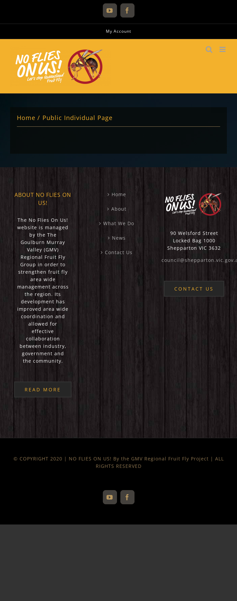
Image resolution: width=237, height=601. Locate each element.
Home (119, 194)
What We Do (118, 223)
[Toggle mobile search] (209, 49)
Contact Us (118, 252)
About (118, 209)
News (119, 238)
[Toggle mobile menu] (223, 49)
